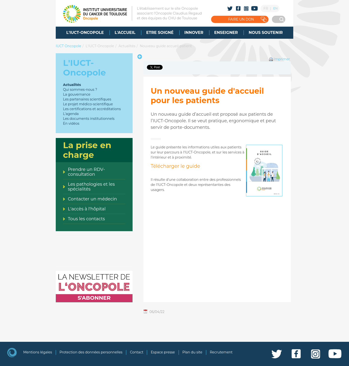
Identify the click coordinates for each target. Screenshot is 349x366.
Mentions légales (37, 352)
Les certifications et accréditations (92, 109)
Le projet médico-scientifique (88, 104)
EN (275, 8)
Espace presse (163, 352)
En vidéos (71, 123)
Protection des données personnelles (91, 352)
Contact (136, 352)
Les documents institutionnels (88, 118)
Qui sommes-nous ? (80, 89)
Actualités (127, 46)
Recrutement (221, 352)
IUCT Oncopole (68, 46)
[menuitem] (85, 32)
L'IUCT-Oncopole (100, 46)
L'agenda (71, 114)
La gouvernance (76, 94)
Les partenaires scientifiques (87, 99)
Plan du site (192, 352)
